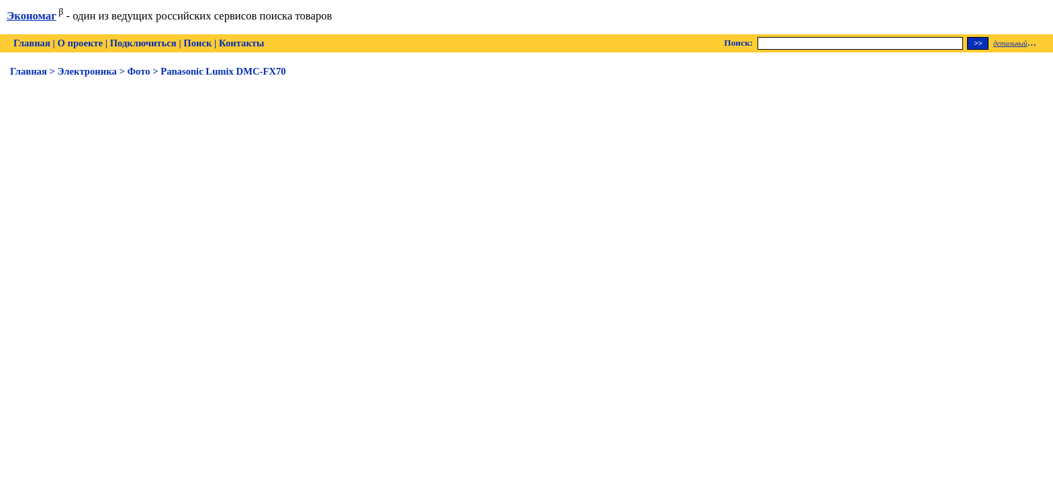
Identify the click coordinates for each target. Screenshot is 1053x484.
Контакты (241, 43)
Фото (138, 71)
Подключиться (143, 43)
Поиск (197, 43)
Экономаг (31, 15)
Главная (31, 43)
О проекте (80, 43)
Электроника (87, 71)
